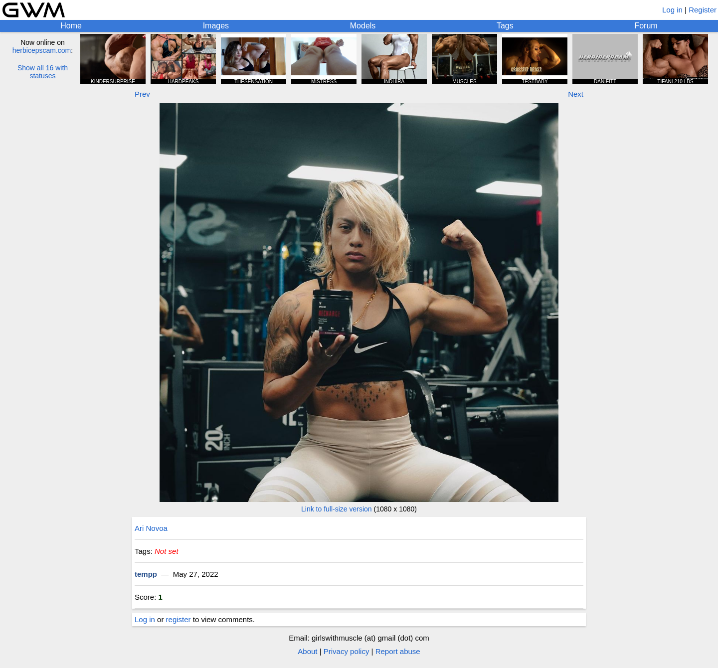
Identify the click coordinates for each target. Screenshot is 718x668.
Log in (672, 9)
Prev (142, 94)
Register (703, 9)
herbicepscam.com (41, 50)
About (307, 651)
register (178, 619)
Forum (645, 25)
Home (71, 25)
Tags (505, 25)
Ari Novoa (151, 528)
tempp (146, 574)
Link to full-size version (336, 509)
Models (363, 25)
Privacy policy (346, 651)
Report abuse (397, 651)
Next (575, 94)
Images (216, 25)
